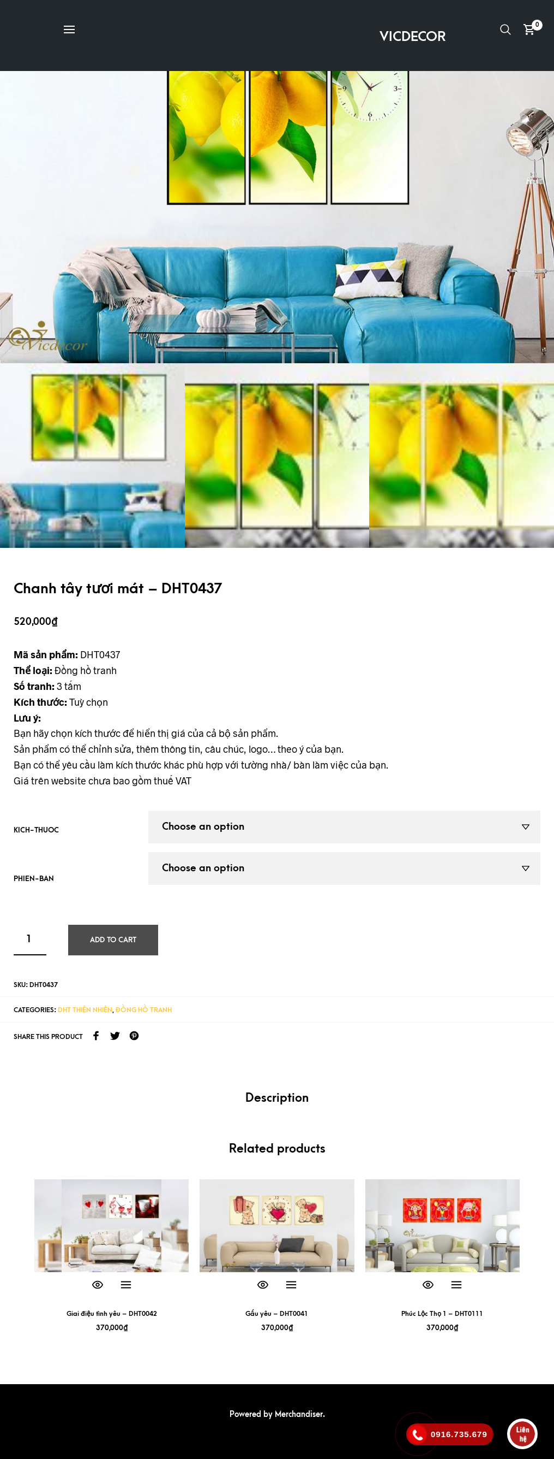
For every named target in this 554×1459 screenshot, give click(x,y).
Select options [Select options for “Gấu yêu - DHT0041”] (291, 1285)
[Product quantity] (30, 939)
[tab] (277, 1098)
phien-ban (34, 879)
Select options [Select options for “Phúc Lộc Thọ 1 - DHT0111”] (456, 1285)
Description (277, 1098)
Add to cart (113, 939)
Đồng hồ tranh (144, 1009)
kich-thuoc (36, 830)
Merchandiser (299, 1414)
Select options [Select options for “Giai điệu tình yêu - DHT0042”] (126, 1285)
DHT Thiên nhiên (85, 1009)
